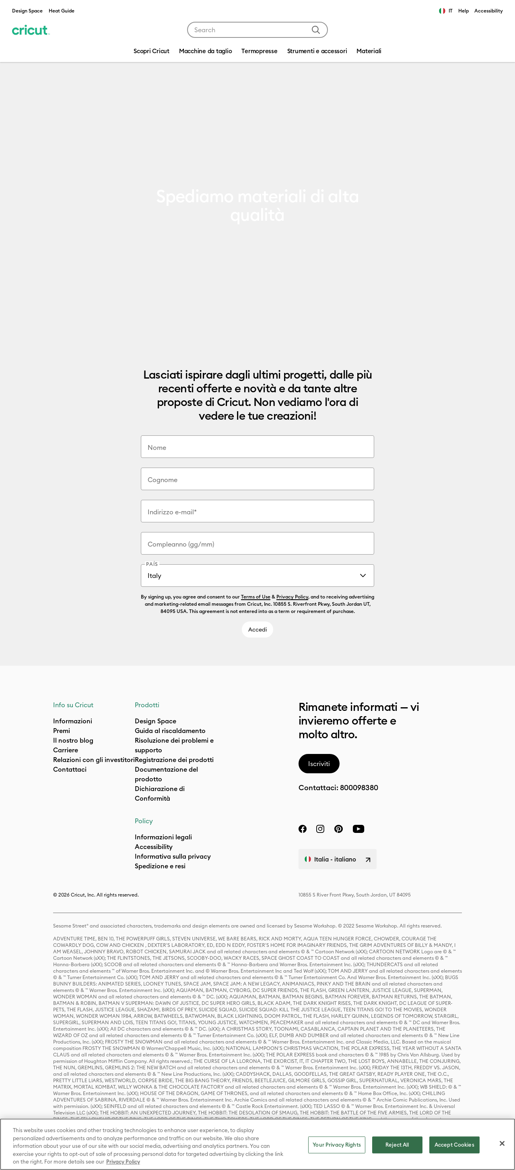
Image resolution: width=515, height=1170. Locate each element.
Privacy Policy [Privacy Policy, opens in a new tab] (123, 1161)
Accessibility (488, 11)
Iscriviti (319, 764)
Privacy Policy (292, 597)
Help (463, 11)
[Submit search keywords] (316, 30)
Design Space (27, 11)
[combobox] (257, 30)
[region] (257, 1144)
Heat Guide (61, 11)
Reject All (397, 1144)
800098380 (359, 787)
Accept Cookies (454, 1144)
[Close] (502, 1143)
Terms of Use (255, 597)
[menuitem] (205, 52)
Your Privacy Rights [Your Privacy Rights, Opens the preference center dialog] (336, 1144)
